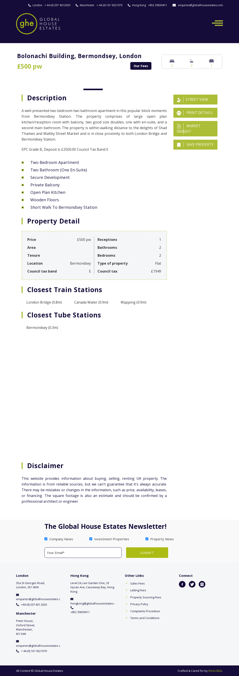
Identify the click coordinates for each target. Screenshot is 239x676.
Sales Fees (137, 583)
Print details (194, 112)
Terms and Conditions (145, 618)
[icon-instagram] (202, 584)
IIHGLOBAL (215, 671)
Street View (192, 99)
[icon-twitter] (192, 584)
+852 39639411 (157, 5)
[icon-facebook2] (182, 584)
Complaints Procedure (145, 611)
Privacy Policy (139, 604)
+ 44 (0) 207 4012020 (57, 5)
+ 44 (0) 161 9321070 (109, 5)
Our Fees (141, 66)
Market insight (189, 128)
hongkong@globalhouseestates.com (95, 603)
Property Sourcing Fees (145, 597)
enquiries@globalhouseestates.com (200, 5)
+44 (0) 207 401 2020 (34, 604)
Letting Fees (138, 590)
